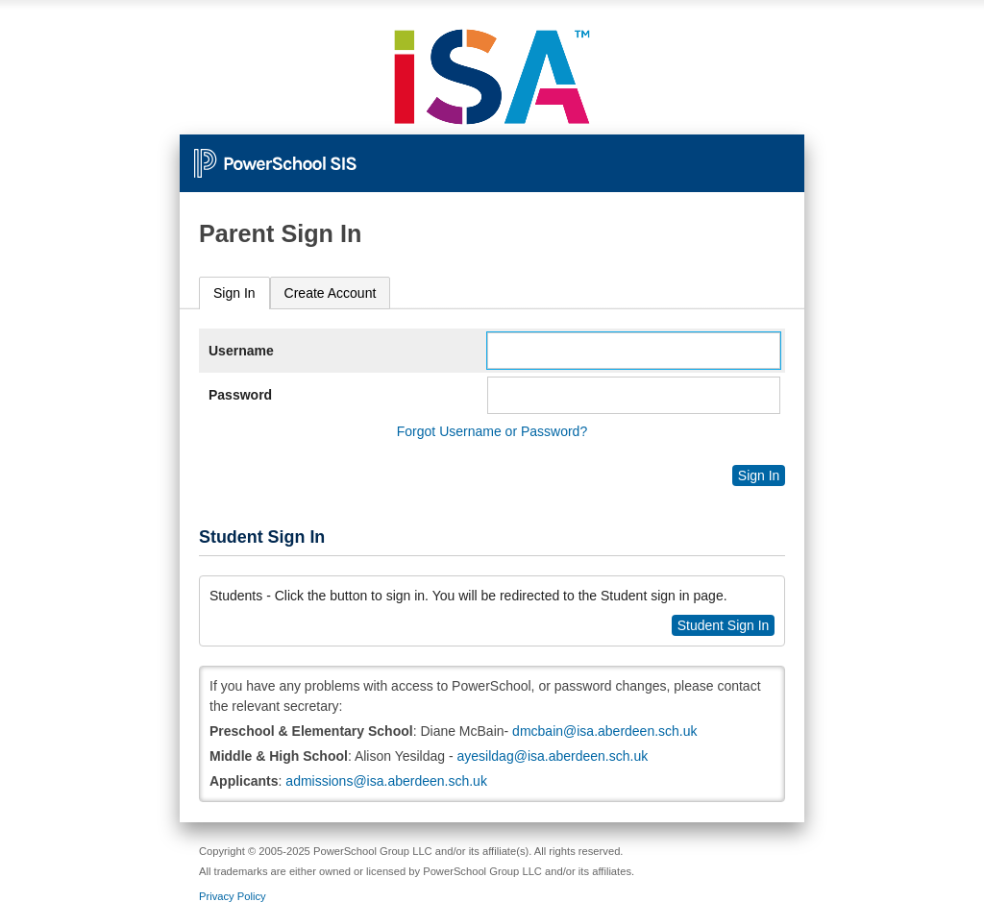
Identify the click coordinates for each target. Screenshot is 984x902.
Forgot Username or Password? (492, 431)
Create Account (330, 293)
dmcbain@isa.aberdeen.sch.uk (604, 731)
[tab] (234, 293)
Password (240, 394)
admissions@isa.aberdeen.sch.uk (386, 781)
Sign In (234, 293)
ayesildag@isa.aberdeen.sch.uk (553, 756)
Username (241, 350)
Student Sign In (723, 625)
